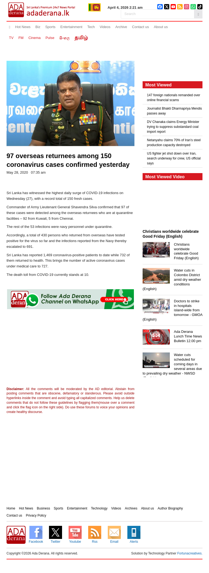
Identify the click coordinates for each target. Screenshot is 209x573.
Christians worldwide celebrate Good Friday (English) (186, 251)
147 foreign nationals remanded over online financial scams (173, 97)
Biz (37, 27)
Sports (50, 27)
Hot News (22, 27)
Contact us (140, 27)
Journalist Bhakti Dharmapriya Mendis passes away (174, 111)
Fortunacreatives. (189, 553)
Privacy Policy (36, 515)
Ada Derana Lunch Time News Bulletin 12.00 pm (188, 336)
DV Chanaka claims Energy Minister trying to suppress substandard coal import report (173, 127)
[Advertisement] (51, 349)
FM (21, 38)
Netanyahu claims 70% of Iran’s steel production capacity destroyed (174, 142)
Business (43, 508)
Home (11, 508)
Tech (91, 27)
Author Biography (170, 508)
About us (161, 27)
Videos (105, 27)
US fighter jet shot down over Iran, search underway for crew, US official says (174, 158)
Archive (121, 27)
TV (11, 38)
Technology (99, 508)
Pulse (49, 38)
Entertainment (71, 27)
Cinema (34, 38)
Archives (131, 508)
